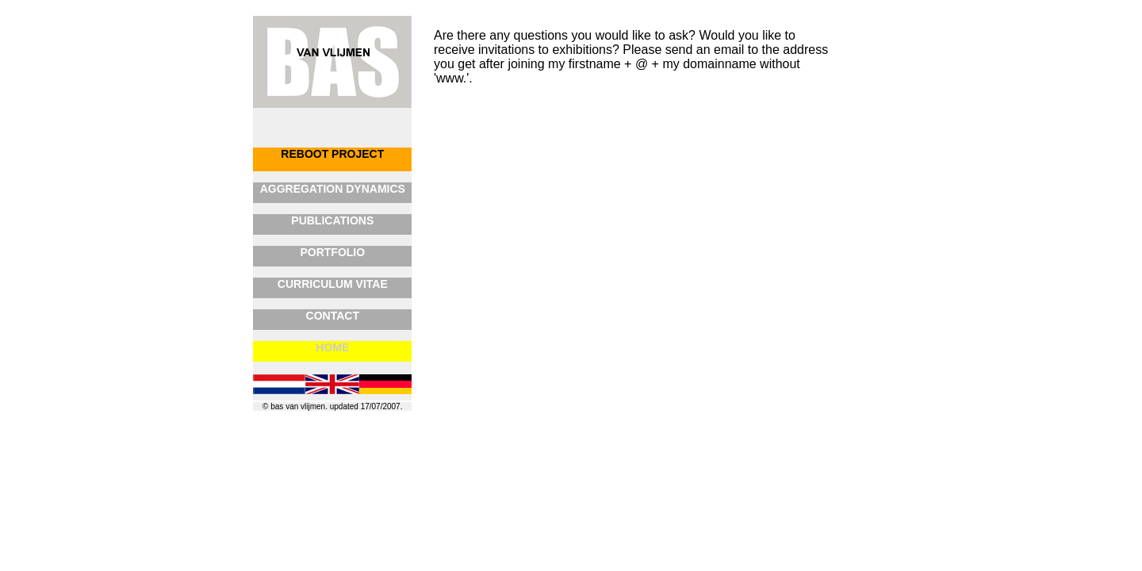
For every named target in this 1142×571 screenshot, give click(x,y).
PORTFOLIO (332, 252)
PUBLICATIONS (332, 220)
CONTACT (332, 315)
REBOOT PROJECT (332, 154)
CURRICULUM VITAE (333, 284)
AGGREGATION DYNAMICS (332, 188)
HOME (332, 347)
